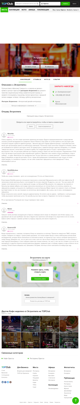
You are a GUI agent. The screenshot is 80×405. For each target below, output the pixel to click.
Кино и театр (68, 386)
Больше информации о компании (24, 106)
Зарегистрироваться (44, 126)
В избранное (49, 67)
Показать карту (40, 279)
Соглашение (5, 375)
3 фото (26, 75)
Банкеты (35, 380)
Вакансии (4, 373)
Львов (51, 402)
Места (4, 10)
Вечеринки (51, 371)
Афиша (32, 10)
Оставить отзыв (30, 67)
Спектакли (51, 378)
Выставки (51, 375)
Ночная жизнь (68, 381)
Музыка (66, 388)
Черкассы (57, 402)
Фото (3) (47, 79)
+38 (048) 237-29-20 (62, 95)
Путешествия (68, 398)
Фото (24, 10)
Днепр (46, 402)
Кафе (36, 60)
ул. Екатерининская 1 (63, 92)
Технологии (67, 393)
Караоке (35, 375)
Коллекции (14, 10)
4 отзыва (40, 62)
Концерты (51, 373)
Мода (65, 395)
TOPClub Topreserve (23, 373)
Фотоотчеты (69, 367)
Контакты (4, 377)
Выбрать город (72, 10)
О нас (3, 370)
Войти (74, 4)
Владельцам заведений (24, 371)
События (56, 79)
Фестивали (51, 380)
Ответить (4, 165)
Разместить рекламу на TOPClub (40, 301)
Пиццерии (36, 378)
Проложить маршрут (40, 260)
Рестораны (42, 60)
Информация (25, 79)
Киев (41, 402)
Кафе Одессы (9, 358)
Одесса (30, 402)
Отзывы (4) (37, 79)
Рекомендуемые (53, 388)
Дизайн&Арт (68, 391)
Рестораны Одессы (37, 358)
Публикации (43, 10)
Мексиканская (60, 104)
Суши (34, 387)
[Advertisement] (40, 28)
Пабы (34, 385)
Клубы (35, 373)
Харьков (36, 402)
